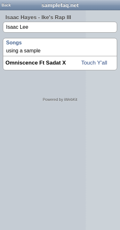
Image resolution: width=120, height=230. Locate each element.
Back (6, 5)
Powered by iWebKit (60, 99)
